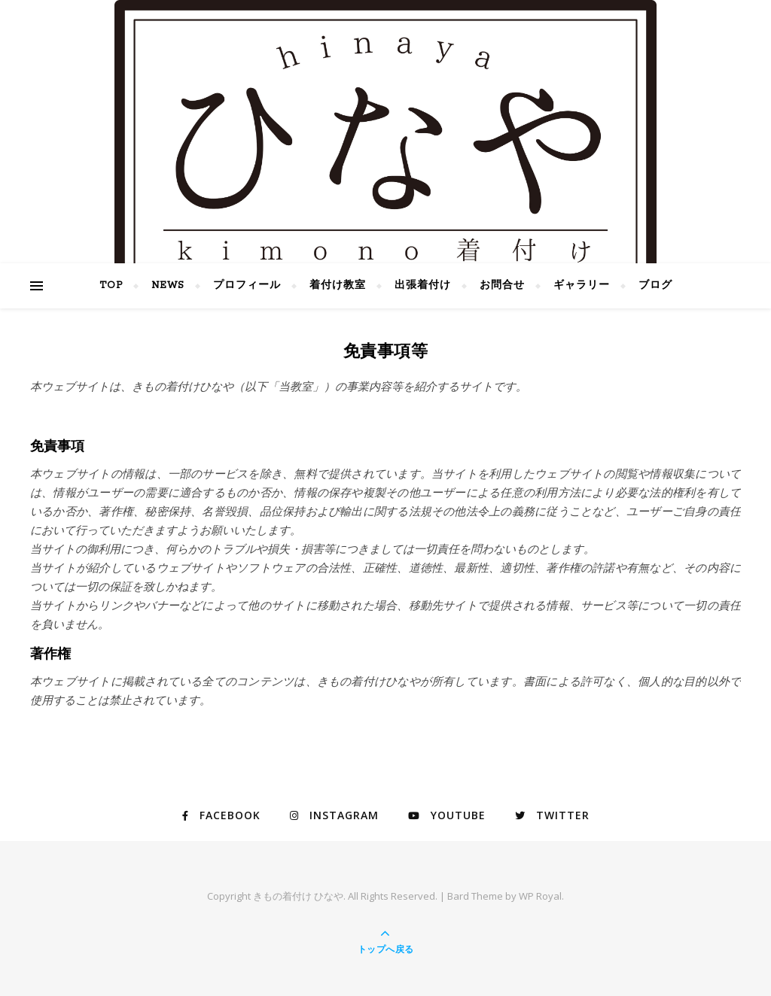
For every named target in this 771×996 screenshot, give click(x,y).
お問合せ (502, 285)
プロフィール (247, 285)
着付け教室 (337, 285)
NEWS (167, 285)
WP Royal (540, 896)
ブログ (655, 285)
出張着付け (423, 285)
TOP (111, 285)
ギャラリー (581, 285)
